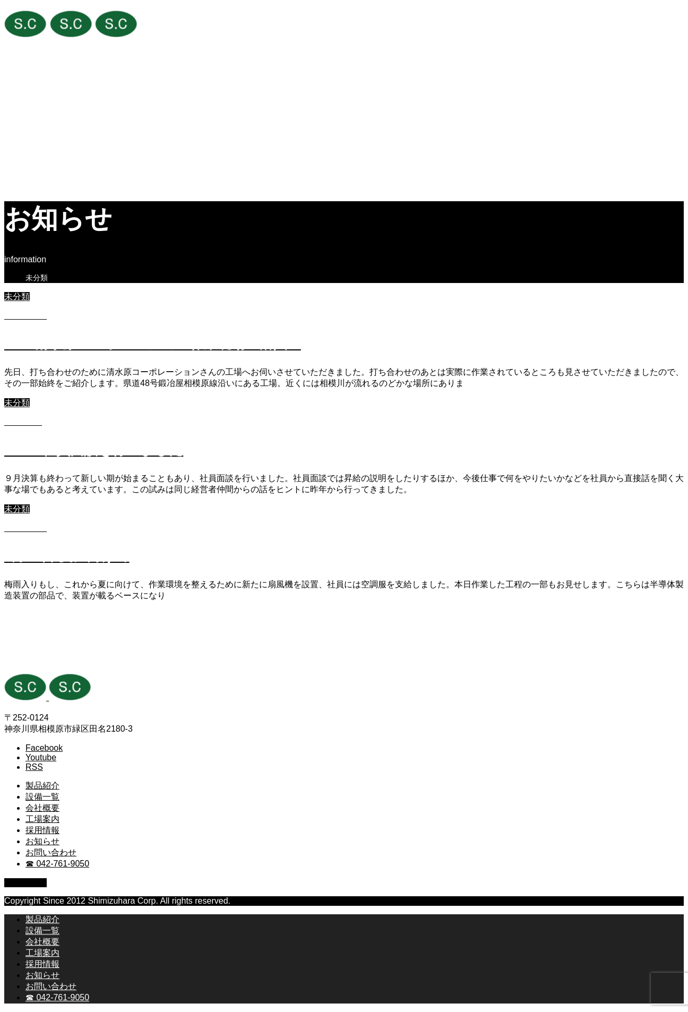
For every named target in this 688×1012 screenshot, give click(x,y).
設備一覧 (42, 110)
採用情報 (42, 144)
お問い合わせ (50, 166)
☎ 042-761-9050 (57, 177)
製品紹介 (42, 99)
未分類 (17, 296)
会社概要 (42, 121)
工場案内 (42, 133)
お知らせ (42, 155)
